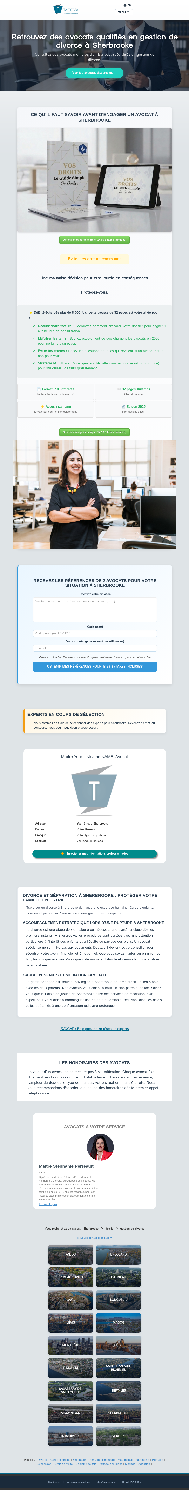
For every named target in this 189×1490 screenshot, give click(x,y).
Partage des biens (110, 1464)
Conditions (54, 1482)
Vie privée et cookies (78, 1482)
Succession (44, 1464)
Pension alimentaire (102, 1460)
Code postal (95, 627)
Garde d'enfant (60, 1460)
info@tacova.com (106, 1482)
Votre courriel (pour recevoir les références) (95, 642)
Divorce (43, 1460)
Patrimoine (142, 1460)
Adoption (144, 1464)
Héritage (157, 1460)
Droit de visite (63, 1464)
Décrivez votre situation (95, 594)
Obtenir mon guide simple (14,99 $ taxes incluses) (94, 239)
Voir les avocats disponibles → (94, 73)
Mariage (130, 1464)
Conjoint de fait (86, 1464)
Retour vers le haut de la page (94, 1238)
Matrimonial (125, 1460)
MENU (123, 12)
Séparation (80, 1460)
